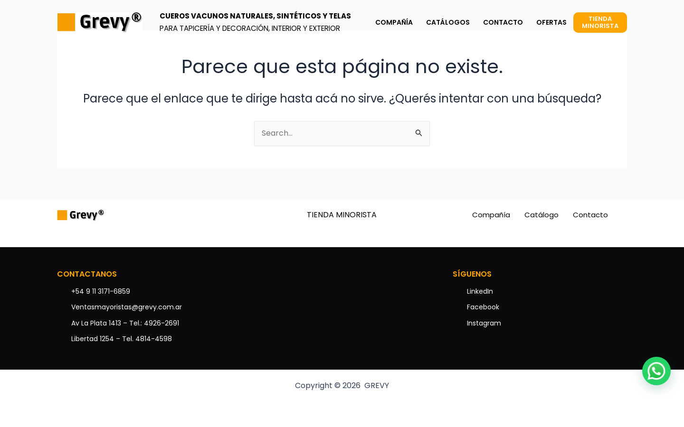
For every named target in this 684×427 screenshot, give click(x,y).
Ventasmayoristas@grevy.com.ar (126, 307)
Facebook (483, 307)
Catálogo (541, 215)
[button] (656, 371)
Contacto (590, 215)
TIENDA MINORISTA (342, 214)
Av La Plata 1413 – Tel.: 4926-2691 (125, 323)
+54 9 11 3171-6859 (100, 291)
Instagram (484, 323)
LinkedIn (480, 291)
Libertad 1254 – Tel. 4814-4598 (121, 338)
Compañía (491, 215)
